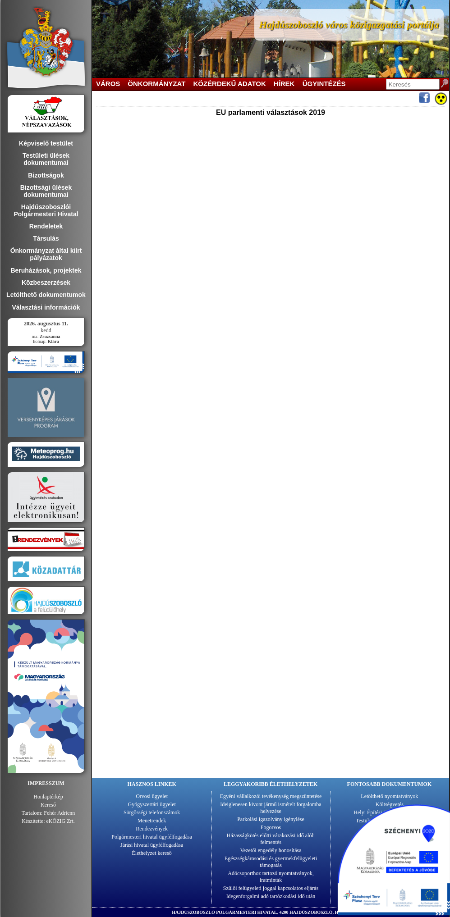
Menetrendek (152, 820)
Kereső (48, 805)
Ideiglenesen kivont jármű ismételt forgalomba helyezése (270, 807)
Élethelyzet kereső (152, 853)
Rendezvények (152, 829)
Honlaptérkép (48, 797)
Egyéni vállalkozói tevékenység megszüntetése (271, 796)
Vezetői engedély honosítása (271, 850)
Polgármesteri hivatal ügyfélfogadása (151, 837)
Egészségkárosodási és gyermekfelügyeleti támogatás (271, 861)
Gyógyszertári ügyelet (152, 804)
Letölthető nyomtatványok (389, 796)
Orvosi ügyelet (152, 796)
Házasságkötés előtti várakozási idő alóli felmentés (271, 838)
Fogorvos (271, 827)
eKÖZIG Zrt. (60, 821)
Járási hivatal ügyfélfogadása (151, 845)
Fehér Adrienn (59, 813)
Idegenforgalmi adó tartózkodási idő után (271, 896)
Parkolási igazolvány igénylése (270, 819)
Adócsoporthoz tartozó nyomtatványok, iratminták (270, 876)
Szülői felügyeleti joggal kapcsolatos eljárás (270, 888)
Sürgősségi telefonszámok (152, 812)
